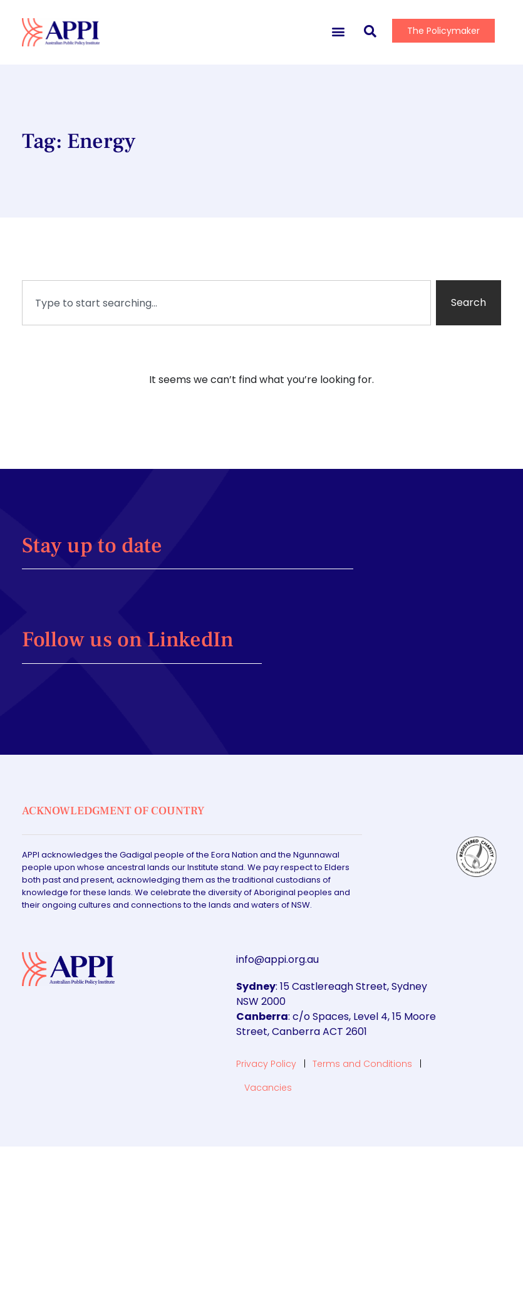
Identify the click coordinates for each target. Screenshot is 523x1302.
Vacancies (268, 1087)
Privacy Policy (266, 1064)
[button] (338, 31)
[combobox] (226, 302)
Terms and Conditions (362, 1064)
